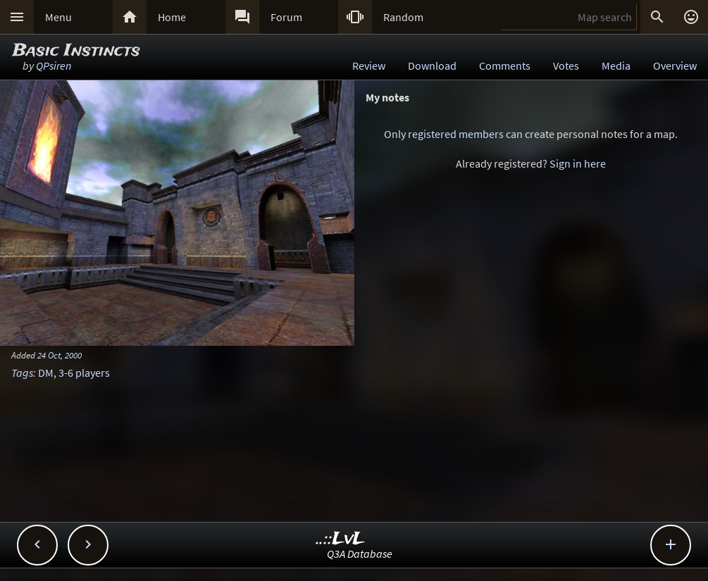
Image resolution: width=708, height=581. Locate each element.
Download (432, 65)
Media (616, 65)
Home (172, 17)
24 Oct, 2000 (59, 355)
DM (46, 373)
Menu (58, 17)
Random (403, 17)
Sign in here (577, 163)
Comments (504, 65)
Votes (566, 65)
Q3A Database (359, 553)
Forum (286, 17)
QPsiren (53, 65)
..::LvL (340, 539)
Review (368, 65)
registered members (456, 134)
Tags (22, 373)
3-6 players (84, 373)
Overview (675, 65)
